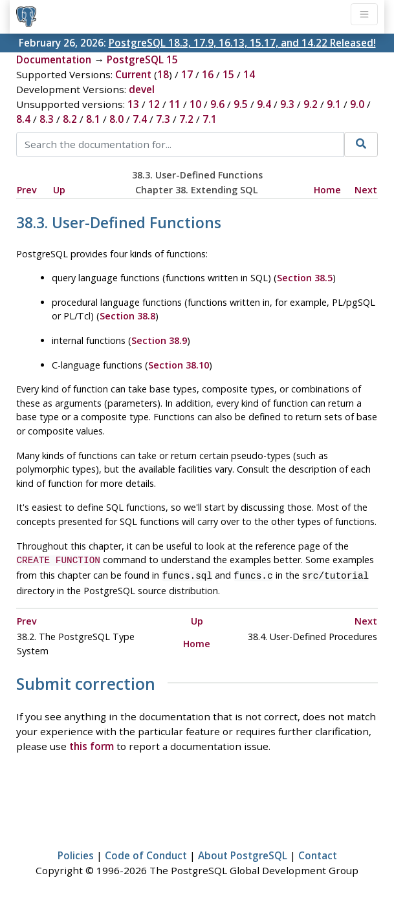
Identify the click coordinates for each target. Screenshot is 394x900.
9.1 (334, 104)
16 (207, 74)
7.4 (140, 118)
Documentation (53, 59)
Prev (27, 190)
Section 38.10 (178, 365)
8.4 (23, 118)
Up (59, 190)
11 (175, 104)
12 (154, 104)
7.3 (163, 118)
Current (133, 74)
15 (228, 74)
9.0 (357, 104)
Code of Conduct (146, 852)
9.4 (264, 104)
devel (142, 89)
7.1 (209, 118)
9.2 (310, 104)
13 (133, 104)
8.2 (70, 118)
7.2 (186, 118)
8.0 (116, 118)
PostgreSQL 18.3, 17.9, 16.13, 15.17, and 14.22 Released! (242, 42)
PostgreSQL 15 (142, 59)
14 (249, 74)
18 (163, 74)
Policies (76, 852)
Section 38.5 (305, 278)
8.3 (46, 118)
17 (187, 74)
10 (195, 104)
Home (327, 190)
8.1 (93, 118)
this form (91, 743)
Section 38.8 (127, 316)
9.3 (287, 104)
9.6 (217, 104)
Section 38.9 (159, 340)
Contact (317, 852)
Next (366, 190)
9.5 (241, 104)
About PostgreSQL (242, 852)
